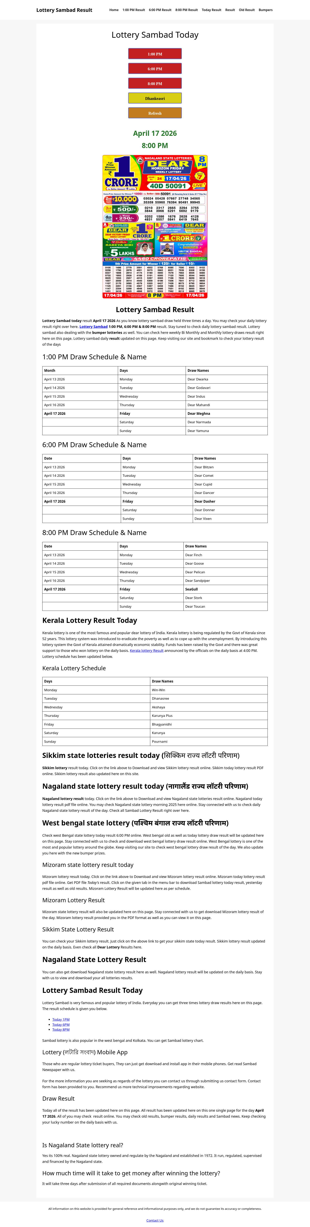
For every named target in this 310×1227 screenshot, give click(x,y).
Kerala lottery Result (147, 650)
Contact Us (155, 1220)
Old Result (247, 10)
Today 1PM (61, 1019)
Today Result (211, 10)
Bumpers (266, 10)
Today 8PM (61, 1029)
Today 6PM (61, 1024)
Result (230, 10)
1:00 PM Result (134, 10)
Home (114, 10)
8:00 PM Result (186, 10)
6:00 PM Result (160, 10)
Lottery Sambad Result (64, 10)
